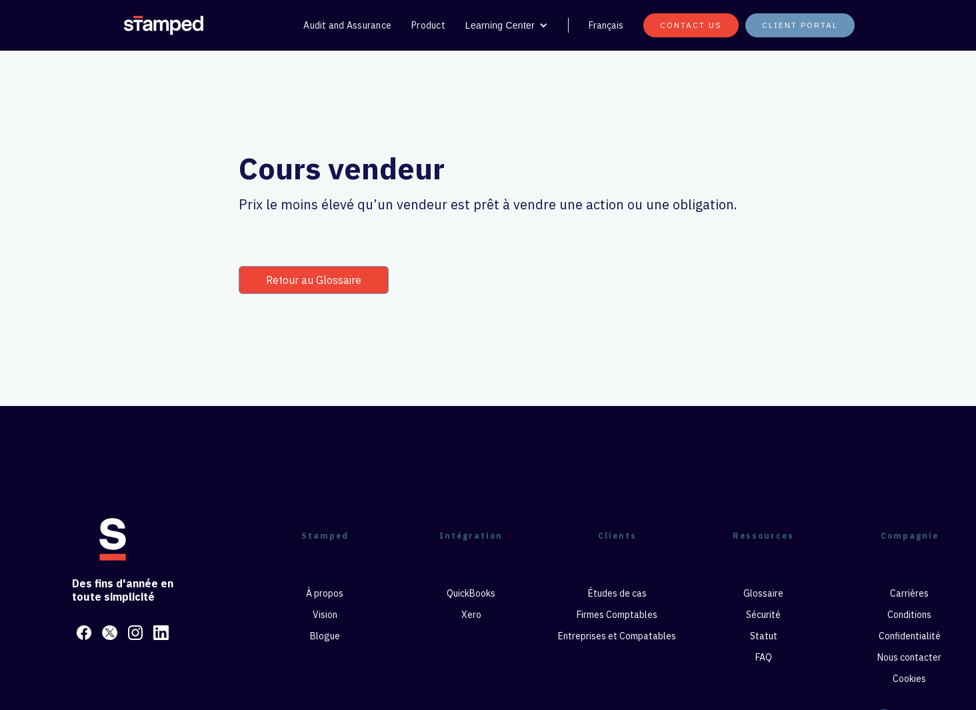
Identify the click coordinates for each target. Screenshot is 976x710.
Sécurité (763, 615)
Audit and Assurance (347, 25)
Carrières (909, 593)
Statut (763, 636)
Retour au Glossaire (313, 280)
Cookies (909, 679)
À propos (324, 593)
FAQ (763, 657)
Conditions (909, 615)
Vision (325, 615)
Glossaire (763, 593)
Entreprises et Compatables (617, 636)
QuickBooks (471, 593)
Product (428, 25)
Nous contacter (909, 657)
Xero (471, 615)
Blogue (325, 636)
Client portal (800, 25)
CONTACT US (691, 25)
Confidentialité (910, 636)
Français (606, 25)
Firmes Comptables (617, 615)
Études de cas (617, 593)
